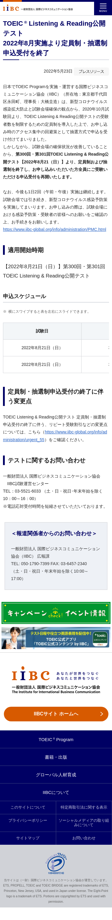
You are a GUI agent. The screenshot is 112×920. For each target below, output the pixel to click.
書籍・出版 (56, 757)
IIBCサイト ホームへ (56, 713)
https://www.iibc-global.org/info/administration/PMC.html (54, 229)
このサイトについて (27, 807)
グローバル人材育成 (56, 774)
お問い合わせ (84, 838)
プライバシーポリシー (27, 820)
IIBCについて (56, 792)
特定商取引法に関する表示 (84, 807)
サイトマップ (27, 838)
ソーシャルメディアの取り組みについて (84, 822)
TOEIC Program (56, 739)
